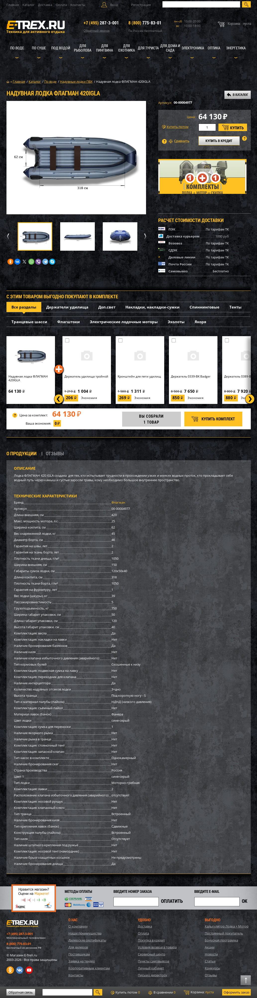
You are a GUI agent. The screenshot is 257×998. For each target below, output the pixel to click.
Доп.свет (106, 307)
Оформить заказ (236, 992)
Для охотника (126, 48)
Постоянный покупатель (224, 933)
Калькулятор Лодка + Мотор (227, 926)
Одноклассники (10, 970)
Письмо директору (152, 975)
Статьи (210, 961)
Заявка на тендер (81, 961)
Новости (211, 954)
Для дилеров (78, 947)
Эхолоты (176, 321)
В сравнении (161, 992)
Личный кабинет (151, 968)
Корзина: (199, 992)
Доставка (45, 4)
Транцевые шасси (29, 321)
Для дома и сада (170, 48)
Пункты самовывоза (153, 961)
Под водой (60, 47)
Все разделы (23, 307)
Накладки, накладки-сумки (152, 307)
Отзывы (211, 975)
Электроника (193, 47)
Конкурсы (212, 968)
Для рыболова (82, 48)
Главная (12, 4)
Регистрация (141, 4)
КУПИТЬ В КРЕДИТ (219, 140)
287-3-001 (101, 23)
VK (19, 970)
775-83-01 (144, 23)
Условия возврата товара (157, 947)
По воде (17, 47)
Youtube (29, 970)
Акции (209, 947)
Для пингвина (104, 48)
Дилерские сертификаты (87, 940)
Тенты (235, 307)
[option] (76, 157)
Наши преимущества (85, 933)
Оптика (214, 47)
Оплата (61, 4)
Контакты (77, 4)
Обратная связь (20, 992)
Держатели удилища (67, 307)
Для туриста (148, 47)
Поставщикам (79, 954)
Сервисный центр (151, 954)
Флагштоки (68, 321)
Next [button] (144, 236)
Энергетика (236, 47)
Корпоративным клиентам (89, 968)
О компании (78, 926)
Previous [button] (7, 236)
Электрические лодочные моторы (124, 321)
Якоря (200, 321)
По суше (39, 47)
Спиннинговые (204, 307)
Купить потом (175, 127)
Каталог (28, 4)
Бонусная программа (221, 940)
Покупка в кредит (151, 940)
